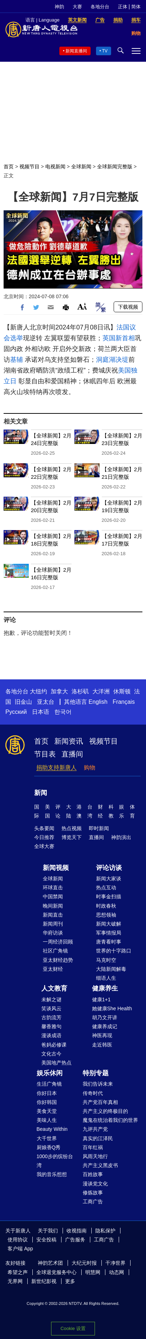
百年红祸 (93, 1147)
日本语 (40, 712)
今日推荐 (44, 837)
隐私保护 (105, 1230)
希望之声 (18, 1272)
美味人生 (47, 1120)
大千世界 (47, 1138)
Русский (16, 712)
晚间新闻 (53, 906)
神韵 (59, 6)
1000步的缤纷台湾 (55, 1160)
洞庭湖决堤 (112, 359)
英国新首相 (118, 338)
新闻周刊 (53, 924)
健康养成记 (104, 1026)
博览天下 (71, 837)
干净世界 (115, 1263)
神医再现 (102, 1035)
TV (105, 50)
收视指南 (77, 1230)
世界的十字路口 (113, 951)
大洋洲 (101, 691)
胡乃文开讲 (104, 1017)
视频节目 (29, 166)
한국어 (63, 712)
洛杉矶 (80, 691)
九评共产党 (95, 1129)
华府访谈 (53, 933)
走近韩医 (102, 1045)
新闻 (40, 792)
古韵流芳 (51, 1017)
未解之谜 (51, 999)
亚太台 (45, 702)
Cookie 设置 (72, 1328)
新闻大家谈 (108, 878)
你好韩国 (47, 1102)
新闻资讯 (68, 741)
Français (123, 702)
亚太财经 (53, 969)
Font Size (82, 306)
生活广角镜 (49, 1084)
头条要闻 (44, 828)
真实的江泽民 (98, 1138)
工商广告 (93, 1201)
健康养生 (105, 988)
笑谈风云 (51, 1008)
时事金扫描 (108, 896)
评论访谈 (109, 867)
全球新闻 (81, 166)
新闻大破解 (108, 924)
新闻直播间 (76, 50)
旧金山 (23, 702)
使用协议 (18, 1239)
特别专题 (96, 1073)
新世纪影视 (43, 1281)
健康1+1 (101, 999)
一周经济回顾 (58, 942)
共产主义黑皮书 (100, 1165)
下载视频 (128, 307)
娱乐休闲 (50, 1073)
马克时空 (106, 960)
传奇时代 (93, 1093)
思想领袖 (106, 915)
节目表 (45, 754)
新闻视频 (56, 867)
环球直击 (53, 887)
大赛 (77, 6)
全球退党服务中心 (56, 1272)
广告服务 (75, 1239)
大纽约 (38, 691)
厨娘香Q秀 (49, 1147)
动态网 (116, 1272)
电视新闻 (55, 166)
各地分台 (100, 6)
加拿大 (59, 691)
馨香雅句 (51, 1026)
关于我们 (48, 1230)
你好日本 (47, 1093)
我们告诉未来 (98, 1084)
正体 (122, 6)
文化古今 (51, 1054)
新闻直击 (53, 915)
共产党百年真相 (100, 1102)
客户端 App (20, 1248)
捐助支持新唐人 (56, 767)
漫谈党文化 (95, 1183)
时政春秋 (106, 906)
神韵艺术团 (50, 1263)
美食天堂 (47, 1111)
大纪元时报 (84, 1263)
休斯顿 (122, 691)
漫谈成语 (51, 1035)
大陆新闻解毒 (111, 969)
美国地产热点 (56, 1063)
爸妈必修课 (54, 1045)
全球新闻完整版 (114, 166)
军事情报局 (108, 933)
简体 (136, 6)
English (97, 702)
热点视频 (71, 828)
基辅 (16, 359)
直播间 (72, 754)
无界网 (15, 1281)
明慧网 (92, 1272)
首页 (9, 166)
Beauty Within (52, 1129)
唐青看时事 (108, 942)
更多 (70, 1281)
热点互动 (106, 887)
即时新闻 (99, 828)
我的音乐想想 (52, 1174)
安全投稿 (46, 1239)
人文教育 (54, 988)
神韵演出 (121, 837)
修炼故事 (93, 1192)
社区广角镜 (55, 951)
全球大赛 (44, 846)
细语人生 (106, 978)
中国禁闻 (53, 896)
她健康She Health (112, 1008)
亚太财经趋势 (58, 960)
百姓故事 (93, 1174)
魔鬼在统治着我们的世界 (110, 1120)
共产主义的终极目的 (105, 1111)
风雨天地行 (95, 1156)
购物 (89, 767)
